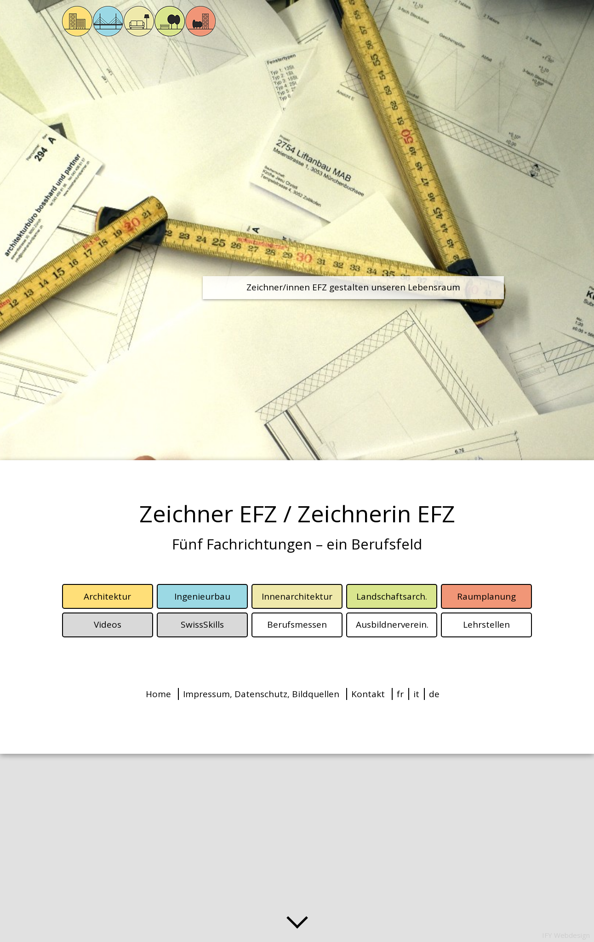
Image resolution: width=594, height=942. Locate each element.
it (416, 694)
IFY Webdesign (566, 935)
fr (400, 694)
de (434, 694)
